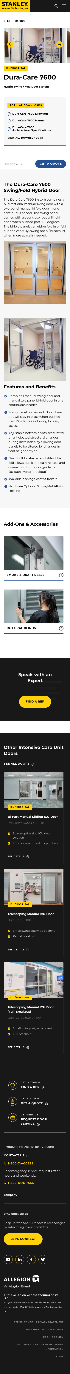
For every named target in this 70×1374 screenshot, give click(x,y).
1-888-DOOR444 (21, 1183)
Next (59, 44)
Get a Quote (51, 163)
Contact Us (14, 1155)
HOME (59, 1356)
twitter (42, 1259)
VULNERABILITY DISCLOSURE (44, 1330)
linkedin (19, 1259)
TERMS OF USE (23, 1322)
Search (56, 6)
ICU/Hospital (16, 68)
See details (16, 856)
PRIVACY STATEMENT (49, 1322)
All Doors (16, 21)
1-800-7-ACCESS (21, 1163)
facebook (31, 1259)
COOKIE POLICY (53, 1337)
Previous (10, 44)
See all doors (17, 763)
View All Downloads (23, 138)
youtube (8, 1259)
